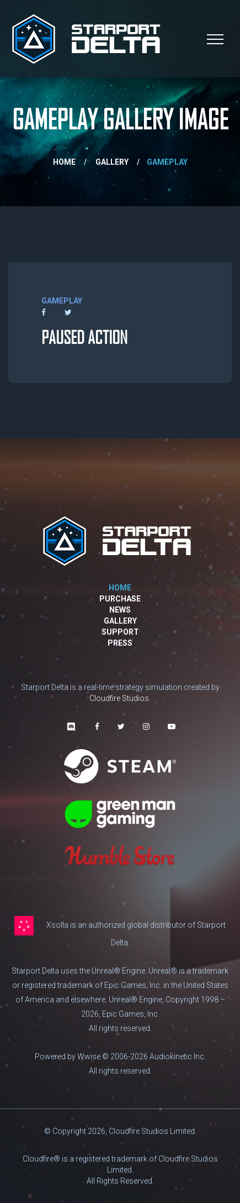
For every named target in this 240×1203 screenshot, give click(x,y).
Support (120, 631)
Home (64, 162)
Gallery (120, 620)
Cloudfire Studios (119, 698)
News (120, 609)
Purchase (120, 598)
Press (120, 643)
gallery (112, 162)
